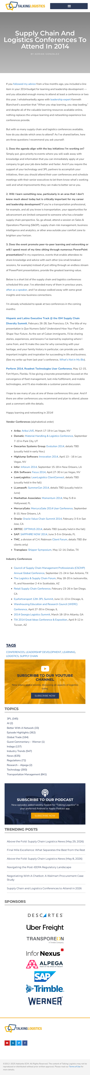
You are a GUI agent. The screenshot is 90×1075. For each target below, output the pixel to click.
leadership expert (60, 99)
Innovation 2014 (48, 456)
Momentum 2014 (51, 498)
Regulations (14, 760)
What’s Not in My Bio (71, 359)
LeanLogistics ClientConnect (47, 477)
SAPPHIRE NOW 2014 (33, 534)
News (10, 756)
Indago (11, 746)
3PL (9, 718)
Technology (13, 769)
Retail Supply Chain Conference (32, 588)
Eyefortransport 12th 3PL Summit (33, 599)
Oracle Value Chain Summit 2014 (42, 519)
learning (68, 652)
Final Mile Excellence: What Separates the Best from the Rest (46, 850)
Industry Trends (16, 751)
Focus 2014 (38, 472)
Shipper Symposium (39, 550)
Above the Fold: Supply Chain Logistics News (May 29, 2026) (45, 841)
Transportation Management (23, 774)
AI (8, 723)
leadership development (43, 652)
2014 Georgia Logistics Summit (32, 614)
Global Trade (14, 737)
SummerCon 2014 (38, 487)
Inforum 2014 (28, 467)
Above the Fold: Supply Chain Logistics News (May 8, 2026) (45, 858)
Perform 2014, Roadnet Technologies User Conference (39, 368)
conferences (15, 652)
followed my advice (24, 84)
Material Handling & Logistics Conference (48, 436)
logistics (12, 656)
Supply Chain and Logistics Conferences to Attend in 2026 (44, 888)
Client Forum (59, 539)
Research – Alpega (18, 765)
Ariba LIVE (28, 431)
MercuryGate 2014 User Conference (51, 508)
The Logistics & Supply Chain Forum (35, 578)
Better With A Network (20, 728)
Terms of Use (75, 1066)
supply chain (29, 656)
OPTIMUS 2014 (32, 529)
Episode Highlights (18, 732)
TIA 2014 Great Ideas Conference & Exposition (40, 619)
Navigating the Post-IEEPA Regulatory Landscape (39, 867)
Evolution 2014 (55, 446)
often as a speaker (16, 290)
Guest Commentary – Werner (24, 742)
